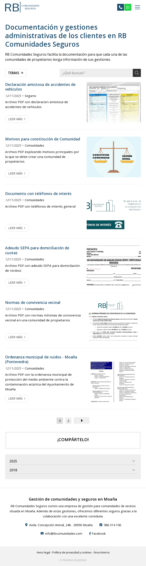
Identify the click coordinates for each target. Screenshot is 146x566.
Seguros (30, 96)
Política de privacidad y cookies (72, 552)
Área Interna (102, 552)
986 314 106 (112, 525)
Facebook (97, 533)
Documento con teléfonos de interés (38, 193)
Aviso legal (43, 552)
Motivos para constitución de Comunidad (42, 139)
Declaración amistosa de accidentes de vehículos (40, 87)
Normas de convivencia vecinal (32, 302)
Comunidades (34, 145)
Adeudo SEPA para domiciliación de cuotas (37, 250)
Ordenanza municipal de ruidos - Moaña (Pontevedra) (41, 359)
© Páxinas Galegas (73, 560)
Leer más (15, 119)
